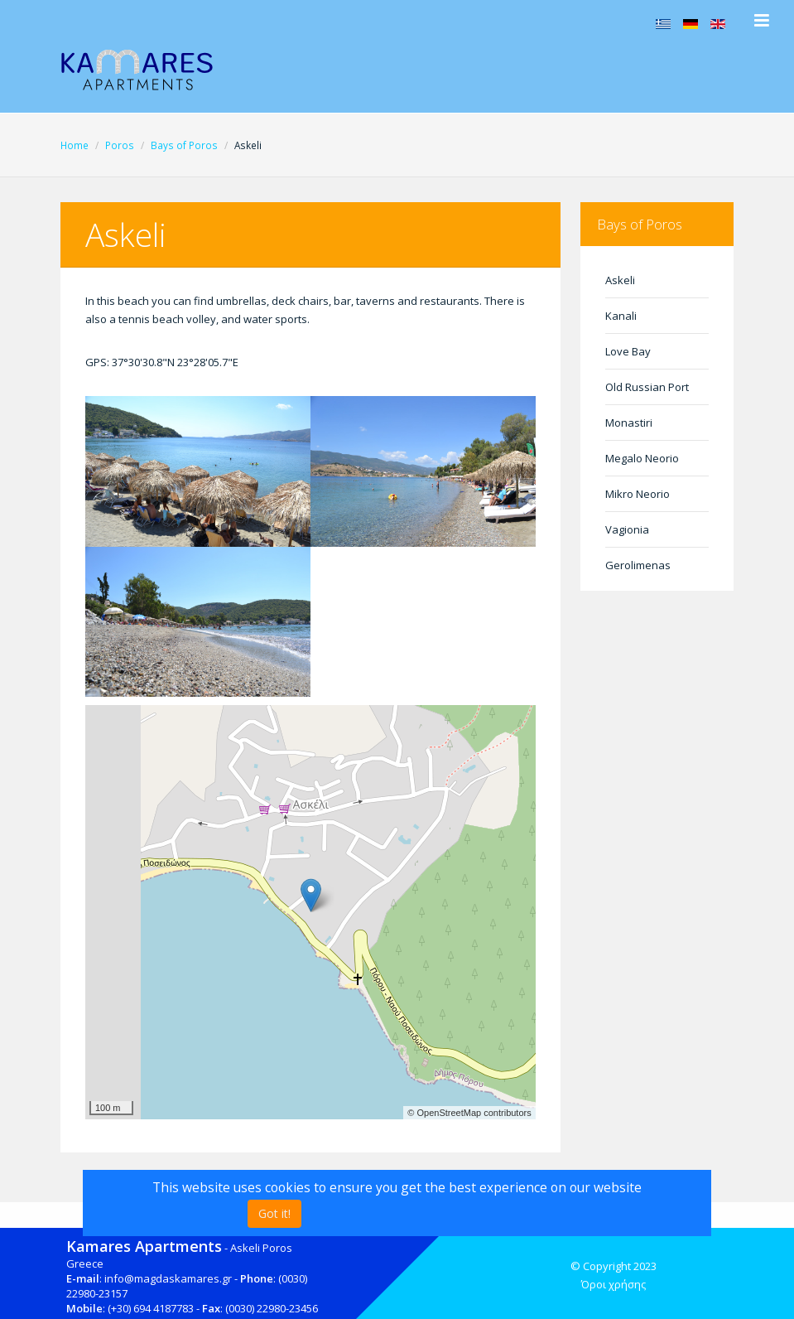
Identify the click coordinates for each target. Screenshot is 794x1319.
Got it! (274, 1213)
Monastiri (628, 422)
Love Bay (628, 351)
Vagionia (627, 529)
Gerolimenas (638, 565)
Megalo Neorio (642, 458)
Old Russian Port (647, 386)
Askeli (620, 280)
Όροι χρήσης (613, 1284)
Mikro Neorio (637, 493)
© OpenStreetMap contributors (469, 1113)
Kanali (621, 315)
